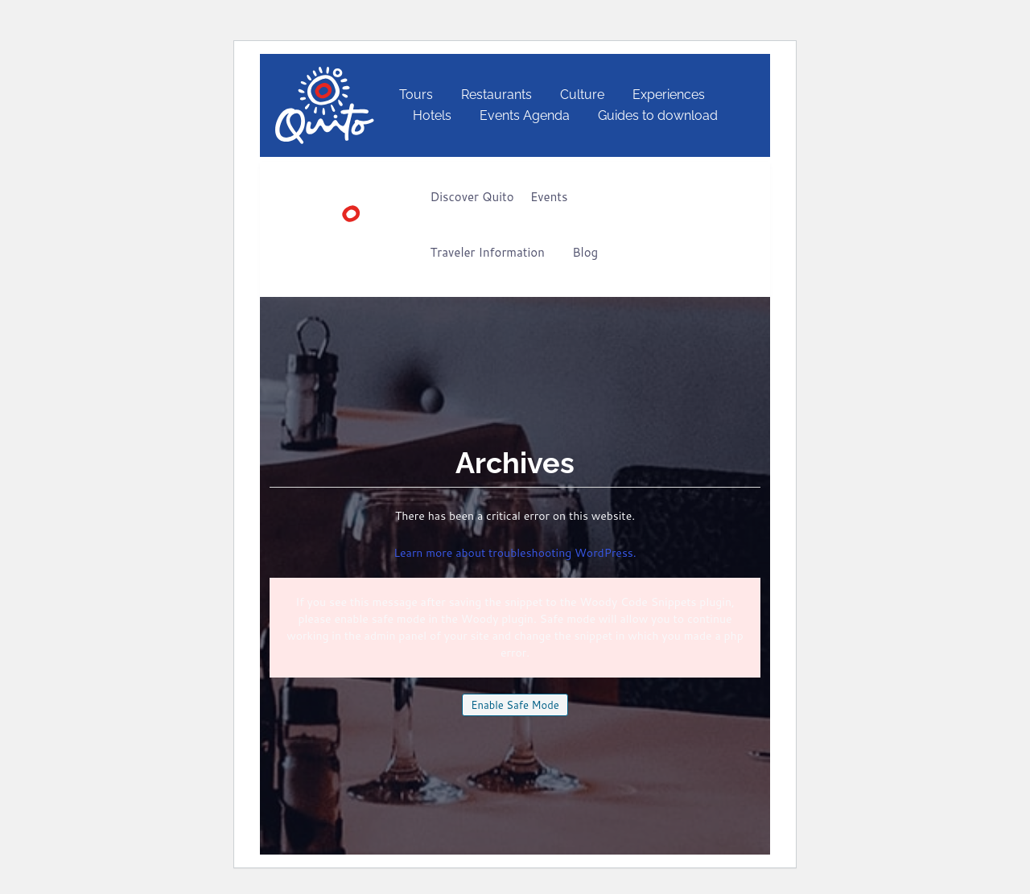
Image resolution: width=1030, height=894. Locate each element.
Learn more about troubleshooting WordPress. (514, 553)
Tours (416, 94)
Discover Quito (472, 196)
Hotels (432, 115)
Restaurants (496, 94)
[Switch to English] (768, 106)
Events (548, 196)
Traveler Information (488, 252)
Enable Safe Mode (514, 705)
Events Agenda (525, 115)
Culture (582, 94)
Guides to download (658, 115)
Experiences (668, 94)
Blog (585, 252)
